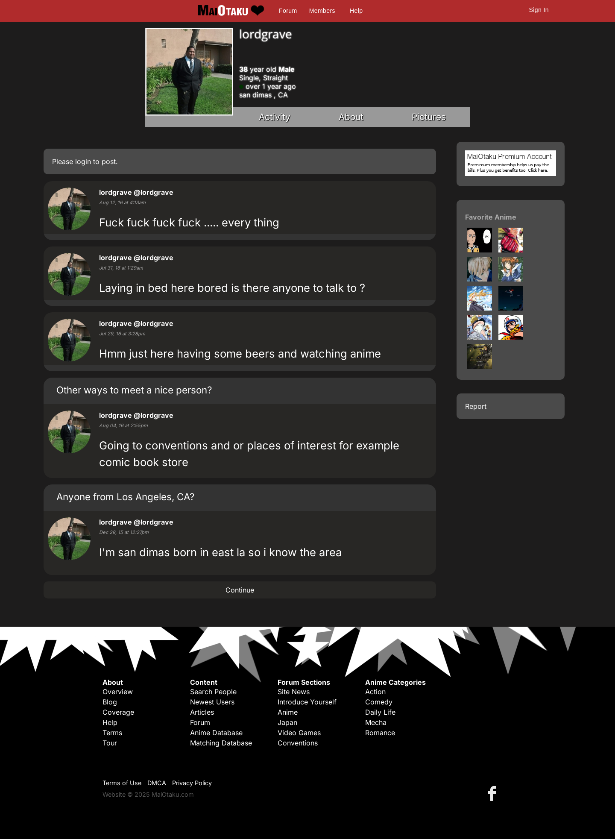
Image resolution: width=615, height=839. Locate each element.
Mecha (376, 722)
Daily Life (380, 712)
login (83, 161)
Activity (274, 116)
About (351, 116)
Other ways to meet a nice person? (134, 390)
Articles (202, 712)
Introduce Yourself (307, 702)
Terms (112, 732)
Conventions (298, 743)
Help (356, 10)
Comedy (378, 702)
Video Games (299, 732)
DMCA (156, 782)
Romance (380, 732)
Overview (117, 691)
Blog (109, 702)
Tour (109, 743)
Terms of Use (121, 782)
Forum (288, 10)
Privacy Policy (192, 782)
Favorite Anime (490, 217)
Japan (287, 722)
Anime (288, 712)
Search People (213, 691)
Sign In (539, 9)
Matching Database (221, 743)
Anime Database (216, 732)
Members (322, 10)
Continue (240, 590)
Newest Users (212, 702)
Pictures (429, 116)
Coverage (118, 712)
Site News (294, 691)
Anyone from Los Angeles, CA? (125, 496)
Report (475, 406)
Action (375, 691)
